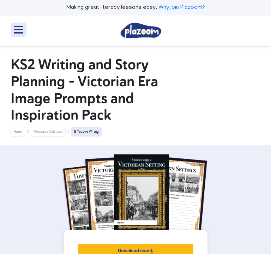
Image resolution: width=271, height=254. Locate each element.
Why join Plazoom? (181, 8)
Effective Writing (86, 132)
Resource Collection (48, 132)
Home (18, 132)
